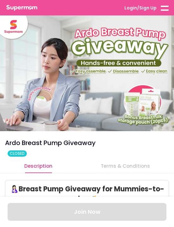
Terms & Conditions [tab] (125, 166)
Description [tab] (38, 166)
